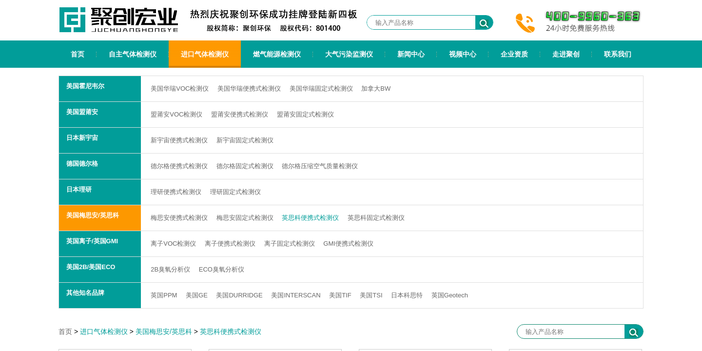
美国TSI (371, 295)
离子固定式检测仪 (289, 243)
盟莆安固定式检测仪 (305, 114)
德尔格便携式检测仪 (179, 166)
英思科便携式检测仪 (310, 217)
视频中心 (462, 54)
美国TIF (340, 295)
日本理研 (79, 189)
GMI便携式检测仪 (348, 243)
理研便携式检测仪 (176, 191)
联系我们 (617, 54)
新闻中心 (411, 54)
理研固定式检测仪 (235, 191)
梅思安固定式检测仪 (244, 217)
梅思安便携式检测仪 (179, 217)
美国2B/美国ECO (90, 267)
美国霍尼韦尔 (85, 86)
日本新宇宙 (82, 137)
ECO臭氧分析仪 (221, 269)
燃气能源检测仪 (277, 54)
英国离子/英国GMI (92, 241)
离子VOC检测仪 (173, 243)
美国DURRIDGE (239, 295)
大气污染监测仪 (349, 54)
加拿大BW (375, 88)
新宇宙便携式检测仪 (179, 140)
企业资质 (514, 54)
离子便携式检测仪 (230, 243)
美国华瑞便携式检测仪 (249, 88)
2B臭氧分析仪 (170, 269)
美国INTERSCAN (295, 295)
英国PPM (164, 295)
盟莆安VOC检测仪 (176, 114)
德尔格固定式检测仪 (244, 166)
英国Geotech (449, 295)
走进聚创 (566, 54)
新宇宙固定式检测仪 (244, 140)
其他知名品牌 (85, 292)
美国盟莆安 (82, 112)
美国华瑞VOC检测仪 (180, 88)
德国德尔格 (82, 163)
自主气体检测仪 (132, 54)
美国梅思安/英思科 (92, 215)
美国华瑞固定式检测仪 (321, 88)
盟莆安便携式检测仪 (239, 114)
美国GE (197, 295)
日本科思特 (407, 295)
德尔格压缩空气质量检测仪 (320, 166)
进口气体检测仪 (205, 54)
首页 (77, 54)
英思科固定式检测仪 (376, 217)
